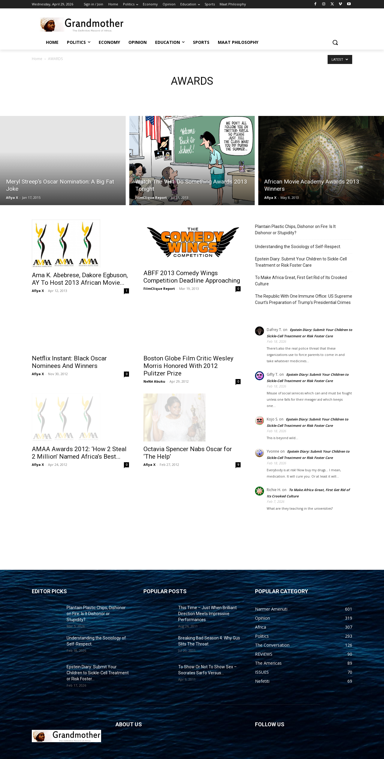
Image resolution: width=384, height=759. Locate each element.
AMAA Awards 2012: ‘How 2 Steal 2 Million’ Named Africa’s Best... (79, 438)
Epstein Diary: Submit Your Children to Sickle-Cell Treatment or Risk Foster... (98, 672)
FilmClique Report (151, 197)
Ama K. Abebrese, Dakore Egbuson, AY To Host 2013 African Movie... (80, 279)
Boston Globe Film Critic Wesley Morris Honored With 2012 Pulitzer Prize (188, 366)
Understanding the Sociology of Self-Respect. (298, 246)
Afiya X (12, 197)
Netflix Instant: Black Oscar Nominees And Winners (69, 348)
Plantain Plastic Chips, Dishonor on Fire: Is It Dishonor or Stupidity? (295, 229)
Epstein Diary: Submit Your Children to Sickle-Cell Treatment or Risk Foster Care (301, 262)
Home (37, 58)
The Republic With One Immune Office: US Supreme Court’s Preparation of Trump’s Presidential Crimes (303, 299)
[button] (335, 42)
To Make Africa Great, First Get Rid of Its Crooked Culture (301, 280)
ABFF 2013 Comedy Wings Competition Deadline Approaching (191, 276)
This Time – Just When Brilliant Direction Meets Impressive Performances (207, 613)
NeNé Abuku (154, 381)
